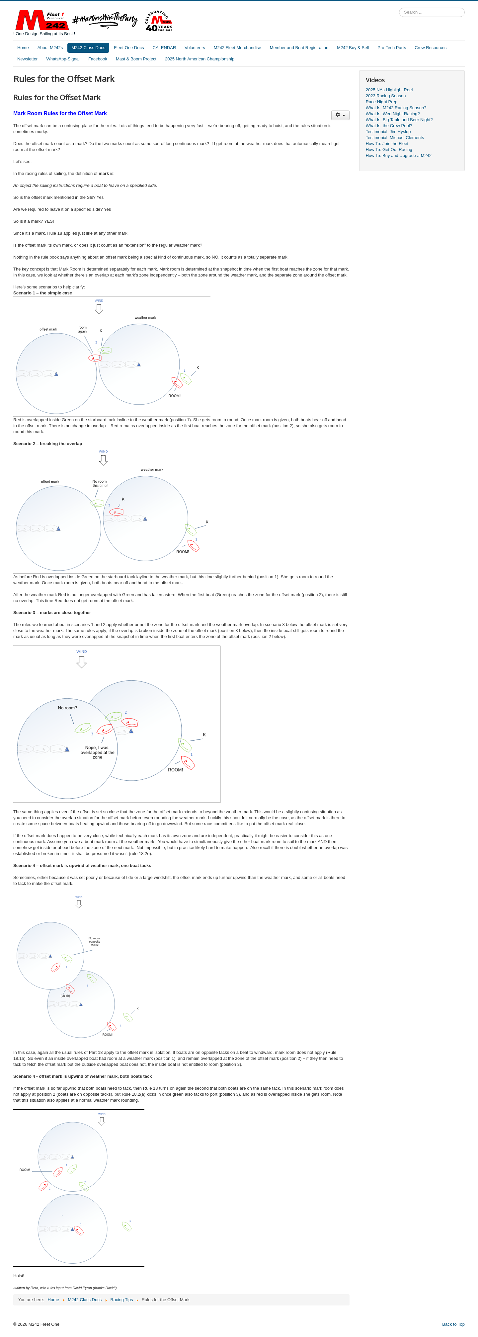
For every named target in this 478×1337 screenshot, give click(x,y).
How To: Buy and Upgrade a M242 (399, 155)
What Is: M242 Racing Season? (396, 107)
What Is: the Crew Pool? (389, 125)
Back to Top (453, 1324)
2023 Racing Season (386, 95)
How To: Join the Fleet (387, 143)
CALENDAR (164, 47)
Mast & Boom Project (136, 58)
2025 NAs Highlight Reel (389, 89)
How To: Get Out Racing (389, 149)
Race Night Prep (381, 101)
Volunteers (195, 47)
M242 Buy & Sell (353, 47)
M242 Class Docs (88, 47)
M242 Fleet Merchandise (237, 47)
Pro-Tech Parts (391, 47)
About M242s (50, 47)
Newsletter (27, 58)
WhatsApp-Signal (62, 58)
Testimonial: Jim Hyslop (388, 131)
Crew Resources (430, 47)
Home (23, 47)
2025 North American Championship (199, 58)
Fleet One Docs (129, 47)
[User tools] (340, 115)
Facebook (97, 58)
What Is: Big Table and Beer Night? (399, 119)
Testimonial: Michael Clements (395, 137)
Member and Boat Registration (299, 47)
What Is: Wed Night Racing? (393, 113)
